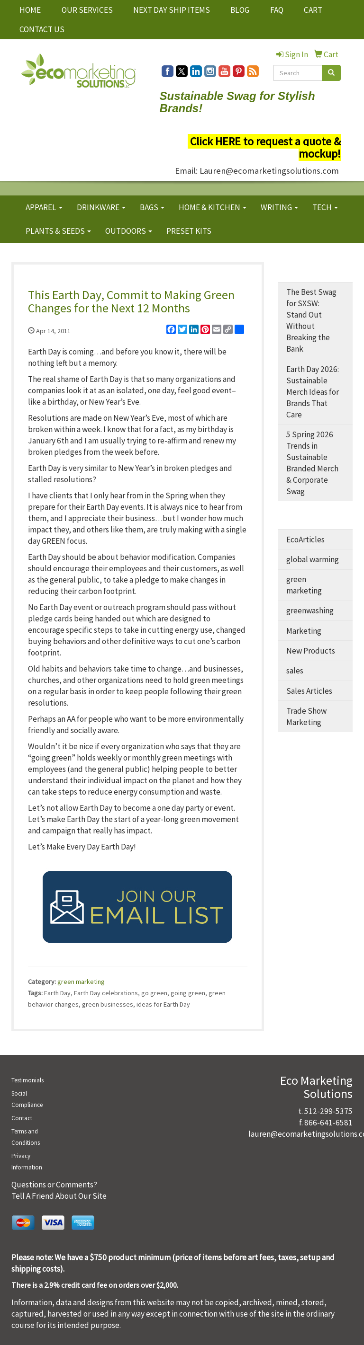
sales (294, 670)
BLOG (239, 10)
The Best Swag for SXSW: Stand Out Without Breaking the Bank (311, 320)
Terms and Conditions (25, 1137)
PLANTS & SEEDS (58, 231)
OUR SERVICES (87, 10)
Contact (21, 1118)
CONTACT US (41, 29)
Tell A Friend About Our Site (59, 1196)
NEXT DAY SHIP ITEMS (171, 10)
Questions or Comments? (54, 1184)
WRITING (279, 207)
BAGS (152, 207)
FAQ (276, 10)
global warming (312, 559)
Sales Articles (309, 691)
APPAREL (44, 207)
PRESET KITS (188, 231)
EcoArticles (305, 539)
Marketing (303, 631)
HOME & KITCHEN (212, 207)
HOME (30, 10)
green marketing (81, 981)
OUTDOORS (128, 231)
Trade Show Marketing (306, 716)
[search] (331, 73)
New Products (310, 651)
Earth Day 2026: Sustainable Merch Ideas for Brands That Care (312, 392)
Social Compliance (27, 1099)
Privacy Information (26, 1161)
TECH (325, 207)
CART (313, 10)
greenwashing (310, 610)
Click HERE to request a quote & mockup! (265, 147)
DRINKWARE (101, 207)
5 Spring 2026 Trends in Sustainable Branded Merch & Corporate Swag (312, 462)
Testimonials (27, 1080)
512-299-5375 (328, 1111)
